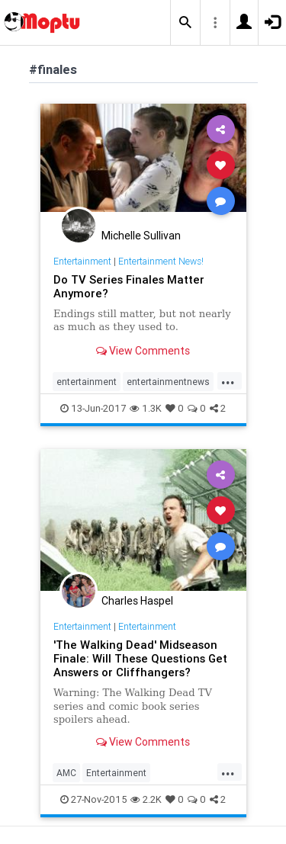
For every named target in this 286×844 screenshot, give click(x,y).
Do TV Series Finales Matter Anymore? (128, 286)
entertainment (86, 381)
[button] (185, 23)
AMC (66, 772)
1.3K (146, 408)
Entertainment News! (161, 261)
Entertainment (82, 261)
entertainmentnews (168, 381)
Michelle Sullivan (141, 235)
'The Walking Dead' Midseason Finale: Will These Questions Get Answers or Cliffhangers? (140, 658)
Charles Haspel (137, 601)
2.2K (146, 799)
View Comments (143, 351)
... (228, 380)
